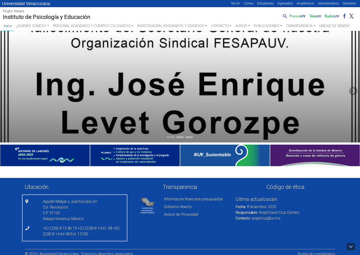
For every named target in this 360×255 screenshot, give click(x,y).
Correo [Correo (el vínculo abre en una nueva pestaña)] (248, 3)
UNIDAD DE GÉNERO (334, 26)
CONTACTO (220, 26)
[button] (284, 16)
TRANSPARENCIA (299, 26)
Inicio (8, 26)
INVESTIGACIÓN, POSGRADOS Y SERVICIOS (170, 26)
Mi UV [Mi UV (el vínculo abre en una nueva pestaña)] (235, 3)
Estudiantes (265, 3)
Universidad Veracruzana (26, 3)
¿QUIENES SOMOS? (31, 26)
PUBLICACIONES (266, 26)
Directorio (349, 3)
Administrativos (328, 3)
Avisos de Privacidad (181, 214)
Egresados (285, 3)
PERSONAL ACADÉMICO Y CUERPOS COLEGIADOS (92, 26)
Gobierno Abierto (178, 206)
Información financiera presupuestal (193, 199)
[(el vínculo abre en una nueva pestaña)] (45, 155)
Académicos (305, 3)
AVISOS (241, 26)
